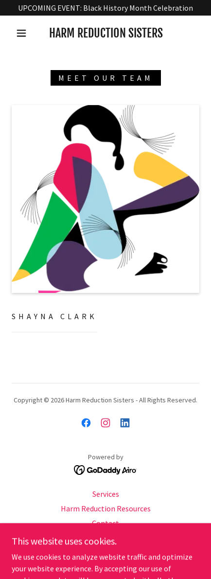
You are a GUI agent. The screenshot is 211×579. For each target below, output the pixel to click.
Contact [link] (105, 523)
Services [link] (105, 494)
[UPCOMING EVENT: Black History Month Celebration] (105, 8)
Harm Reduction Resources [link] (106, 508)
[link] (105, 33)
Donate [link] (105, 538)
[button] (21, 33)
